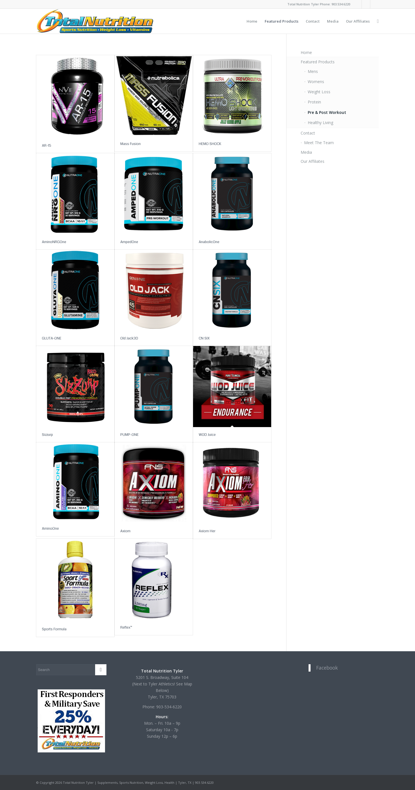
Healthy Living (320, 122)
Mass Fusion (130, 143)
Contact (308, 133)
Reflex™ (126, 627)
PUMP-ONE (129, 434)
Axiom (125, 531)
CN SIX (204, 338)
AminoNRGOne (54, 241)
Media (306, 152)
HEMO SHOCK (210, 143)
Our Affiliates (312, 161)
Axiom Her (207, 531)
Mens (313, 71)
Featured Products (318, 61)
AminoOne (50, 528)
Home (306, 52)
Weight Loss (319, 91)
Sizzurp (47, 434)
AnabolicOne (209, 241)
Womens (316, 81)
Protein (314, 102)
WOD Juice (207, 434)
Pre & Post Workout (327, 112)
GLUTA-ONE (51, 338)
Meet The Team (319, 142)
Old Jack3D (129, 338)
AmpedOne (129, 241)
